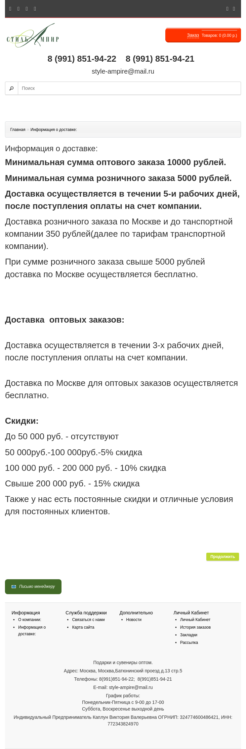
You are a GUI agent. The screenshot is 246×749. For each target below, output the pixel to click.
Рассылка (189, 642)
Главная (17, 129)
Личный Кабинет (195, 619)
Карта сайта (83, 627)
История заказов (195, 627)
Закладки (188, 635)
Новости (134, 619)
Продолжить (222, 556)
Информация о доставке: (53, 129)
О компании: (29, 619)
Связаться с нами (88, 619)
